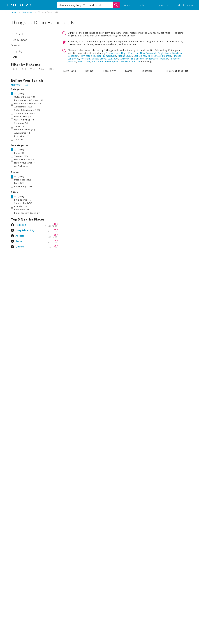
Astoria (20, 235)
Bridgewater (152, 58)
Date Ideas (17, 45)
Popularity (109, 71)
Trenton (110, 53)
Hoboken (21, 224)
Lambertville (109, 55)
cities (127, 5)
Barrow (136, 61)
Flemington (86, 55)
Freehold (156, 55)
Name (128, 71)
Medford (166, 55)
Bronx (19, 241)
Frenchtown (84, 61)
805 (56, 224)
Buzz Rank (69, 71)
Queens (20, 246)
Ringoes (177, 55)
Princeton (133, 53)
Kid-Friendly (18, 34)
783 (56, 245)
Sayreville (125, 58)
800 (56, 229)
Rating (89, 71)
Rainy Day (17, 51)
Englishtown (137, 58)
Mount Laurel (125, 55)
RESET (14, 85)
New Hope (121, 53)
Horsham (86, 58)
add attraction (185, 5)
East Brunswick (142, 55)
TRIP (19, 5)
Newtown (177, 53)
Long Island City (25, 230)
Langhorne (73, 58)
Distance (147, 71)
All (15, 56)
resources (162, 5)
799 (56, 235)
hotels (143, 5)
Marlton (164, 58)
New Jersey (27, 12)
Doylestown (164, 53)
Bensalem (73, 55)
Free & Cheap (19, 40)
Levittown (112, 58)
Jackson (97, 55)
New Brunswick (148, 53)
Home (13, 12)
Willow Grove (99, 58)
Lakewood (125, 61)
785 (56, 240)
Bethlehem (98, 61)
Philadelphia (111, 61)
